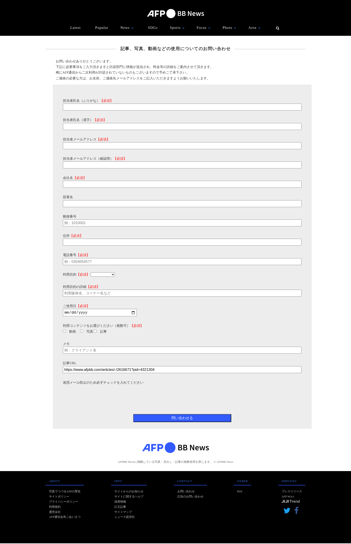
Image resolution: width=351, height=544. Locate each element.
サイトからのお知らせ (128, 492)
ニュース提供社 (124, 517)
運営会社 (55, 512)
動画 (69, 332)
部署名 (68, 197)
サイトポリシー (59, 497)
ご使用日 (76, 306)
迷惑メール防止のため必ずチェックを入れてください (103, 383)
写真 (86, 332)
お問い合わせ (186, 492)
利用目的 (76, 274)
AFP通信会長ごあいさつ (65, 517)
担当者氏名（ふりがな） (88, 100)
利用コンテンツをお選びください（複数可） (103, 326)
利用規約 (55, 507)
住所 (73, 236)
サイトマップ (123, 512)
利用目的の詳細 (81, 287)
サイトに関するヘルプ (128, 497)
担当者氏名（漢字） (85, 120)
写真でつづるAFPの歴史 (65, 492)
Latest (75, 28)
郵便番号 (69, 216)
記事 (100, 332)
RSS (239, 492)
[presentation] (97, 395)
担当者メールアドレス (86, 139)
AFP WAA (288, 497)
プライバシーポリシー (63, 502)
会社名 (74, 178)
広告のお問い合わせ (190, 497)
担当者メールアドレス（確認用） (95, 158)
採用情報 (120, 502)
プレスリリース (292, 492)
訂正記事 (120, 507)
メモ (66, 344)
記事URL (69, 364)
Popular (101, 28)
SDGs (153, 28)
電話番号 (76, 255)
